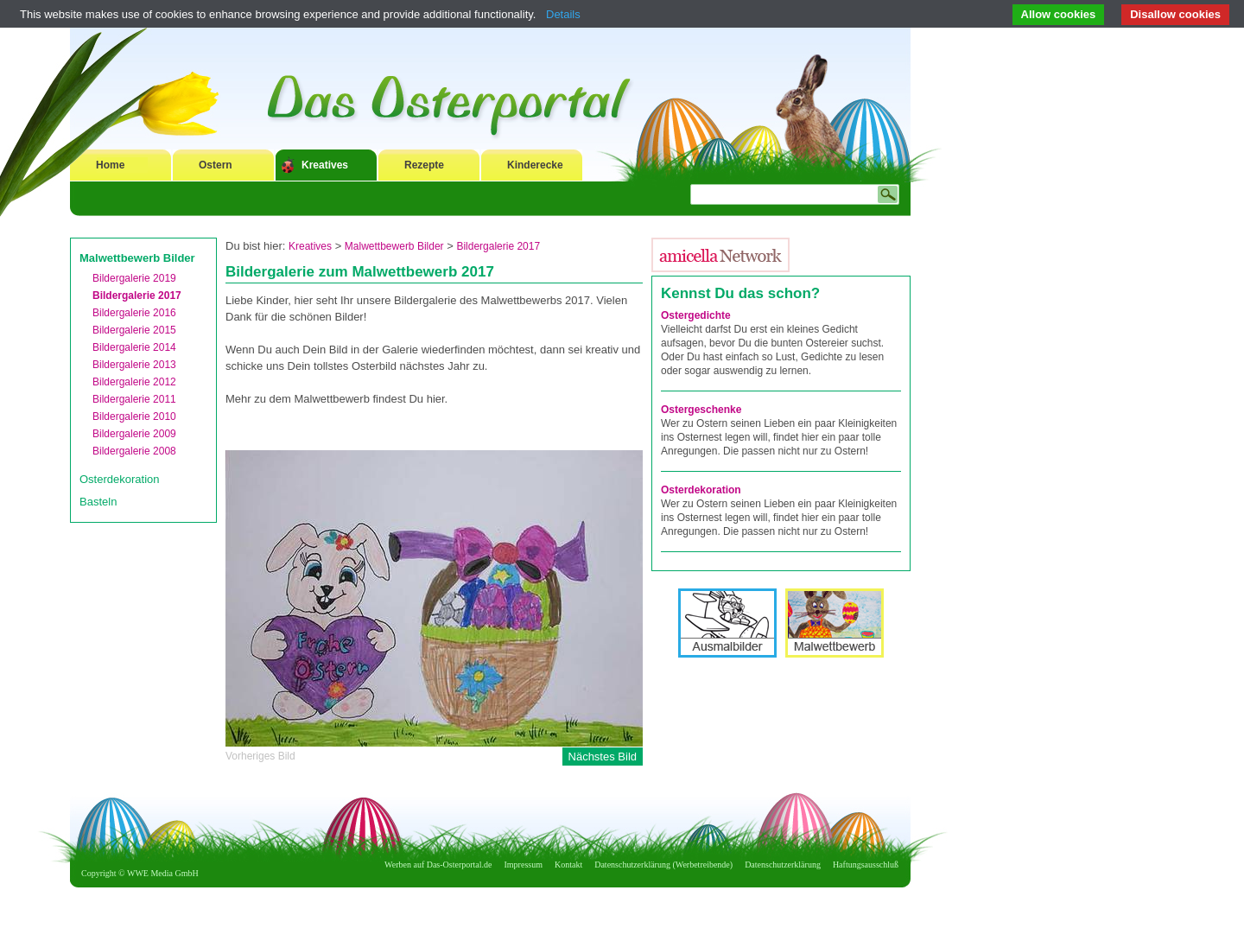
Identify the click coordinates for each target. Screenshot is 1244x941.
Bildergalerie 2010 (134, 416)
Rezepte (424, 165)
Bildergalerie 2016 (134, 313)
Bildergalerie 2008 (134, 451)
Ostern (215, 165)
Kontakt (568, 864)
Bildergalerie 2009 (134, 434)
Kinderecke (535, 165)
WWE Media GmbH (163, 873)
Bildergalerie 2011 (134, 399)
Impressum (524, 864)
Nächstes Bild (602, 756)
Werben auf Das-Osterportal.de (438, 864)
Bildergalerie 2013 (134, 365)
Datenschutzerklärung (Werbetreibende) (663, 864)
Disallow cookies (1175, 14)
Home (110, 165)
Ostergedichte (696, 315)
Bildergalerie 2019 (134, 278)
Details (563, 14)
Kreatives (324, 165)
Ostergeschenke (701, 410)
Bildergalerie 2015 (134, 330)
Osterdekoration (119, 479)
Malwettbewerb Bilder (137, 257)
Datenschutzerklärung (783, 864)
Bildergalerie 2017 (136, 295)
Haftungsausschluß (865, 864)
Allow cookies (1058, 14)
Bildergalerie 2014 (134, 347)
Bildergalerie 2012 (134, 382)
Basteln (98, 501)
